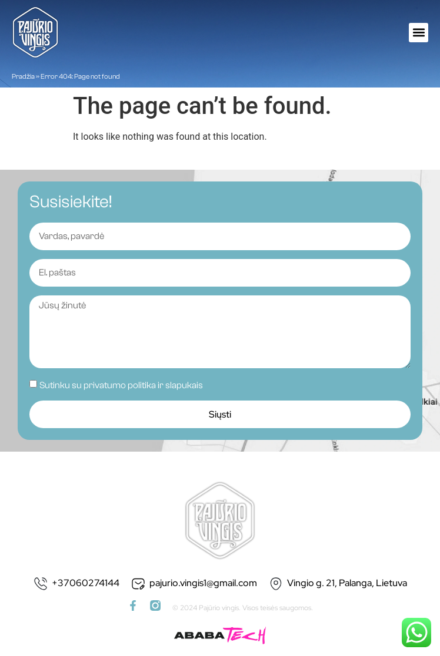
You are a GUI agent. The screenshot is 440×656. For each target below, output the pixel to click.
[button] (418, 32)
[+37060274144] (41, 584)
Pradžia (23, 76)
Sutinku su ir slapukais (121, 385)
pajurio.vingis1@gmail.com (203, 583)
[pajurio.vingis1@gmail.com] (138, 584)
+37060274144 (85, 583)
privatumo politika (120, 385)
